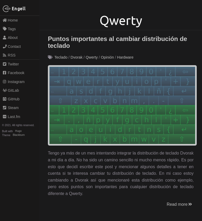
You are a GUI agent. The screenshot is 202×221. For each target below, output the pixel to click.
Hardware (125, 57)
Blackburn (19, 135)
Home (10, 20)
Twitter (10, 64)
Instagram (13, 82)
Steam (10, 108)
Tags (9, 29)
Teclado (61, 57)
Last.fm (11, 117)
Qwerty (92, 57)
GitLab (10, 90)
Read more (180, 204)
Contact (11, 46)
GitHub (11, 99)
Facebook (13, 73)
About (10, 37)
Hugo (18, 131)
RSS (9, 55)
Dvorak (76, 57)
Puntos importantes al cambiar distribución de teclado (117, 42)
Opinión (107, 57)
